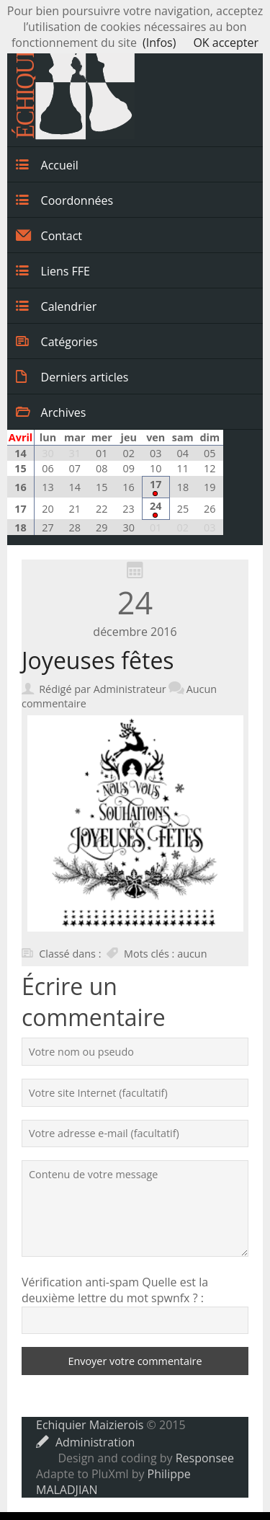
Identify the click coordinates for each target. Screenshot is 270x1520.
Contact (49, 235)
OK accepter (225, 42)
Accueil (47, 164)
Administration (85, 1442)
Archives (51, 411)
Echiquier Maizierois (89, 1425)
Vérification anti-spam (80, 1282)
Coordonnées (64, 199)
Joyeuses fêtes (98, 660)
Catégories (57, 341)
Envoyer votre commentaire (135, 1361)
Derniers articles (72, 376)
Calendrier (56, 305)
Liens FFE (53, 270)
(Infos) (159, 42)
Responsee (205, 1458)
